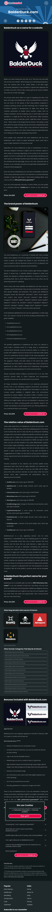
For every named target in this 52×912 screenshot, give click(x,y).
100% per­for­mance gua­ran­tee (24, 180)
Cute (5, 885)
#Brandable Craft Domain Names (16, 663)
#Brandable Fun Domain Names (15, 640)
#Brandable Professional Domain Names (18, 675)
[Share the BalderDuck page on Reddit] (34, 21)
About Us (30, 876)
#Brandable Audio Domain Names (16, 655)
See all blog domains (9, 625)
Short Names (8, 872)
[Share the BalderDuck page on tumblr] (26, 21)
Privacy (29, 885)
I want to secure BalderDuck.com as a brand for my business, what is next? (23, 829)
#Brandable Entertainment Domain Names (19, 636)
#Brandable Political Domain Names (16, 644)
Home (29, 872)
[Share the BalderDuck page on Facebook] (18, 21)
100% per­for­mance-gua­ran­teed (28, 783)
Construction (8, 882)
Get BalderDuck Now (31, 791)
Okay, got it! (25, 816)
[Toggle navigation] (46, 3)
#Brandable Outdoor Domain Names (17, 671)
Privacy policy (25, 810)
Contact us (24, 187)
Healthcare (7, 876)
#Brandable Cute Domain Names (16, 632)
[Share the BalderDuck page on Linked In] (30, 21)
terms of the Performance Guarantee (14, 860)
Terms (29, 882)
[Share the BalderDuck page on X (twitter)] (22, 21)
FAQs (28, 879)
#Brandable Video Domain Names (16, 648)
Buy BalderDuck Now (31, 195)
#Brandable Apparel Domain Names (17, 652)
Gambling (7, 879)
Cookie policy (17, 810)
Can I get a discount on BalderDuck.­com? (20, 823)
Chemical (7, 888)
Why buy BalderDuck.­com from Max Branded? (21, 797)
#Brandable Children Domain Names (17, 659)
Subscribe (43, 901)
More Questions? (11, 834)
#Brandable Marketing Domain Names (17, 667)
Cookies (29, 888)
